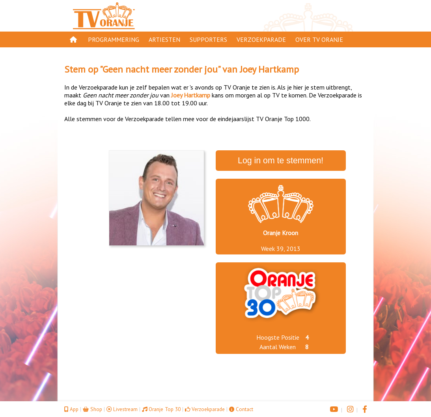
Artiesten (164, 39)
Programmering (113, 39)
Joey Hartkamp (269, 69)
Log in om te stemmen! (280, 160)
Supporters (208, 39)
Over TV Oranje (319, 39)
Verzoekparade (261, 39)
